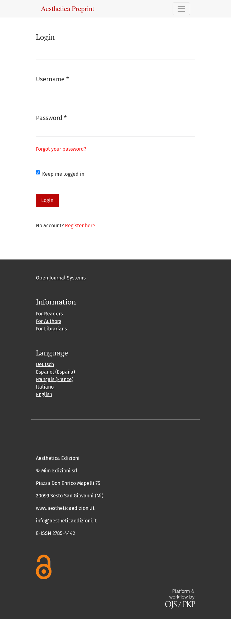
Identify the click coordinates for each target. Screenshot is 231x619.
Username (52, 78)
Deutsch (45, 364)
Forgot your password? (61, 149)
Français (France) (54, 379)
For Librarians (51, 329)
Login (47, 200)
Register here (80, 226)
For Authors (48, 321)
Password (51, 117)
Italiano (45, 387)
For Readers (49, 314)
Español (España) (55, 372)
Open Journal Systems (61, 278)
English (44, 394)
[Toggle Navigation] (181, 9)
